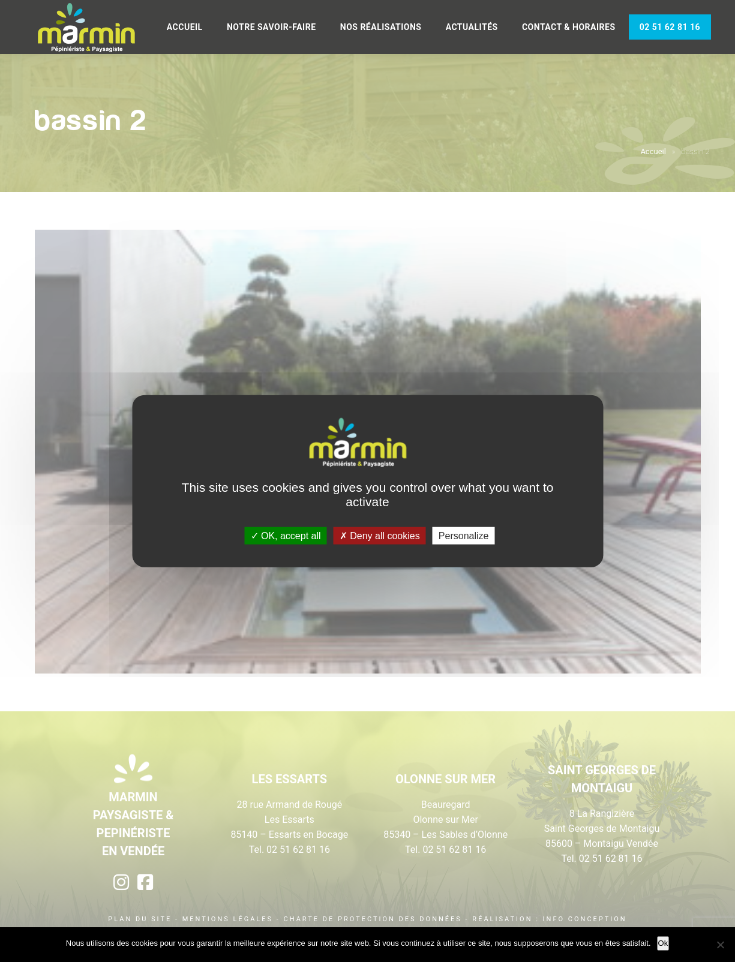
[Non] (720, 945)
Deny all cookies (380, 535)
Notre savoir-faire (271, 27)
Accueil (185, 27)
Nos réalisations (381, 27)
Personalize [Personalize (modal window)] (464, 535)
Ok (663, 943)
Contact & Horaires (569, 27)
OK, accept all (286, 535)
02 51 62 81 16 (670, 27)
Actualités (472, 27)
